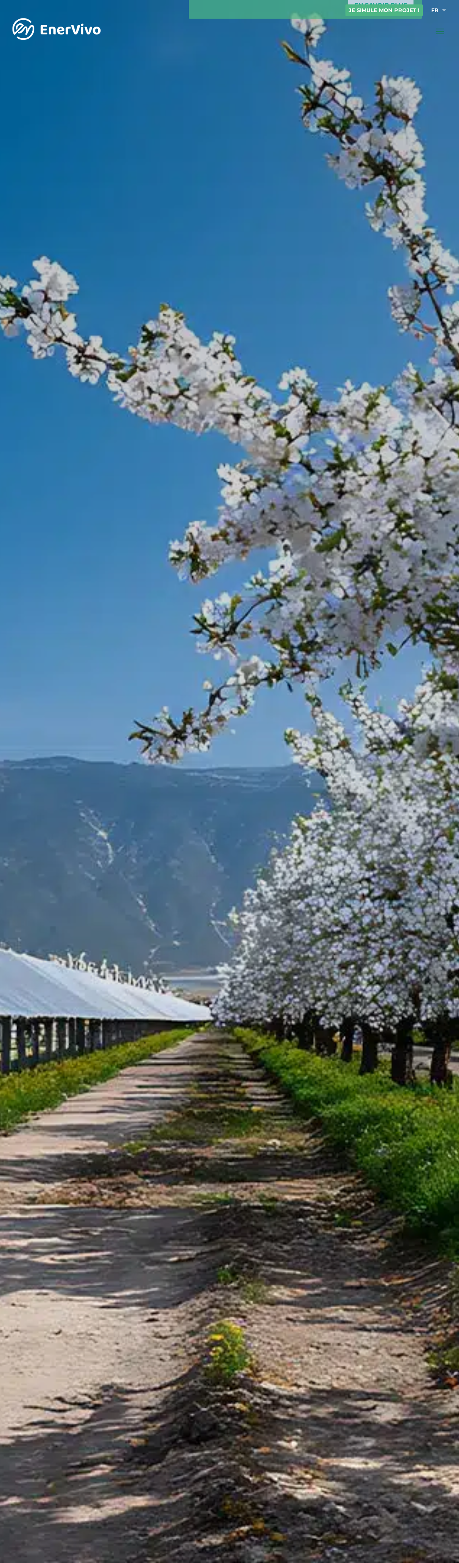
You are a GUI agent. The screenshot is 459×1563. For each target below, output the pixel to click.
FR (434, 10)
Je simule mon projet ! (384, 10)
